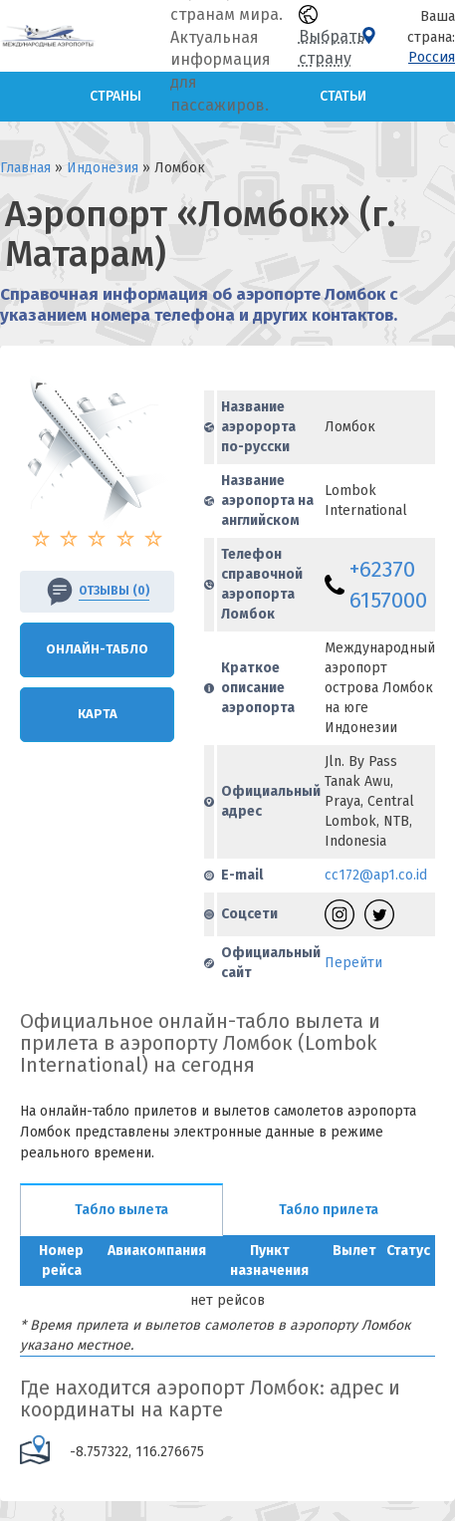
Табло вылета (121, 1209)
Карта (97, 713)
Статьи (343, 96)
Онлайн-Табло (97, 648)
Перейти (353, 962)
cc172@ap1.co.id (376, 875)
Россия (431, 57)
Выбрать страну (332, 36)
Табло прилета (328, 1209)
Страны (115, 96)
